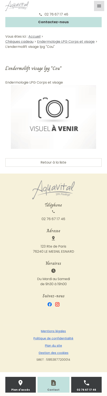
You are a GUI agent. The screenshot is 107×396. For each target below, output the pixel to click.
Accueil (34, 36)
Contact (53, 390)
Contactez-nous (53, 22)
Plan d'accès (20, 390)
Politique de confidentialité (53, 338)
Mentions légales (53, 331)
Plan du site (53, 345)
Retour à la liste (53, 162)
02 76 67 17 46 (56, 14)
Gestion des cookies (53, 353)
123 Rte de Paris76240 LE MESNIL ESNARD (53, 249)
